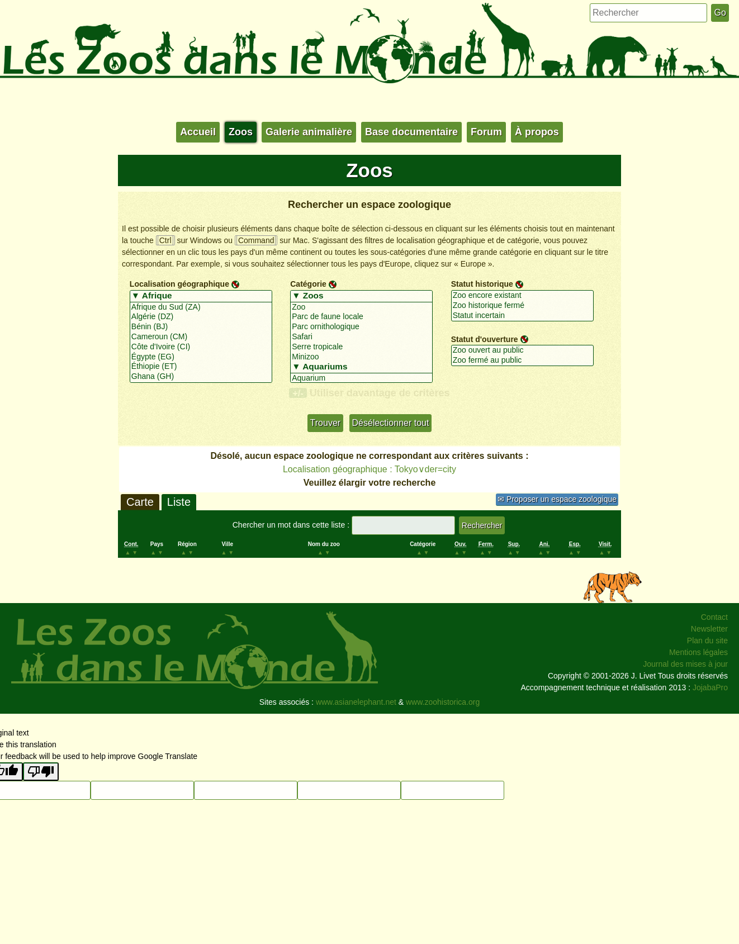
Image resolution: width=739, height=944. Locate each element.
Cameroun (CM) (201, 337)
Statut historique (482, 283)
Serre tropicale (361, 347)
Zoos (241, 131)
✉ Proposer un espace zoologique (557, 499)
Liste (179, 502)
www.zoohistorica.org (443, 702)
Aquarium (361, 378)
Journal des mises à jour (685, 664)
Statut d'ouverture (484, 338)
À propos (537, 131)
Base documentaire (411, 131)
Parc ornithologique (361, 327)
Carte (140, 502)
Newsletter (709, 628)
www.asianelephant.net (356, 702)
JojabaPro (710, 687)
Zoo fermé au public (522, 360)
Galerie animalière (309, 131)
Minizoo (361, 357)
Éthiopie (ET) (201, 367)
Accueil (198, 131)
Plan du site (707, 640)
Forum (486, 131)
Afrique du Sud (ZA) (201, 307)
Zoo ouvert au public (522, 350)
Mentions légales (698, 652)
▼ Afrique (201, 296)
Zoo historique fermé (522, 306)
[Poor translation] (41, 771)
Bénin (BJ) (201, 327)
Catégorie (308, 283)
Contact (714, 617)
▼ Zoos (361, 296)
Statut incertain (522, 316)
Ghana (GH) (201, 377)
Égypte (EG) (201, 357)
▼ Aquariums (361, 367)
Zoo (361, 307)
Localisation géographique (179, 283)
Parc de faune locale (361, 317)
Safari (361, 337)
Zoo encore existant (522, 296)
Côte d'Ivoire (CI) (201, 347)
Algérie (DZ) (201, 317)
